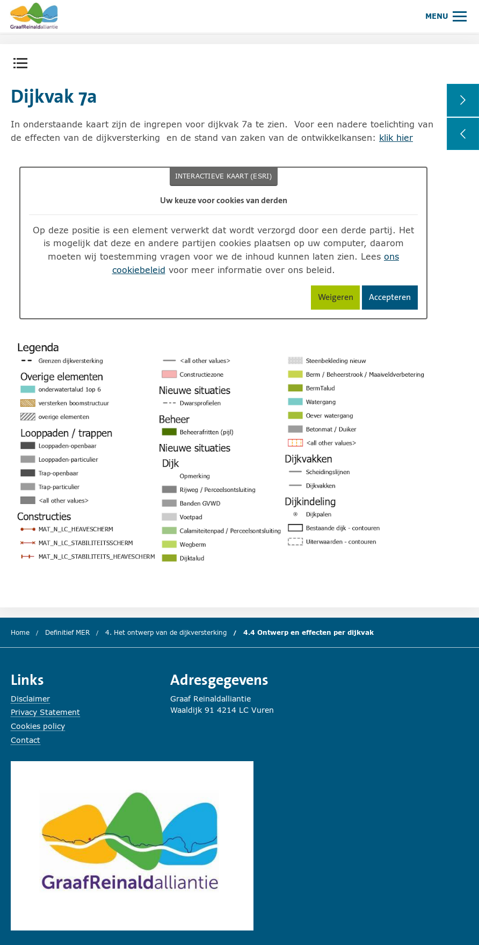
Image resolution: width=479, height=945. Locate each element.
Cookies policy (38, 726)
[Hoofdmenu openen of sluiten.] (446, 16)
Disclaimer (30, 698)
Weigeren (339, 299)
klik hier (396, 137)
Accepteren (393, 299)
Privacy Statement (45, 712)
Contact (25, 739)
